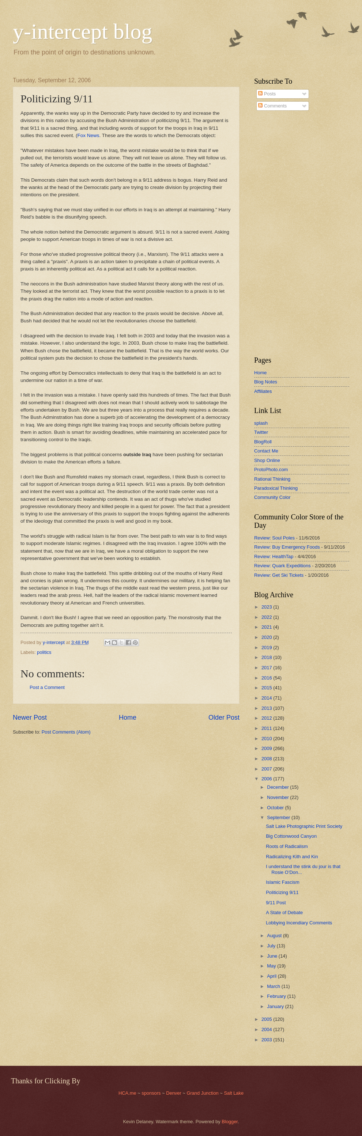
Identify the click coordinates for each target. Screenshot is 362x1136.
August (275, 935)
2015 (267, 687)
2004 (267, 1029)
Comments (272, 106)
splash (261, 423)
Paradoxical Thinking (276, 488)
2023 (267, 607)
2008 (267, 758)
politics (44, 652)
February (277, 996)
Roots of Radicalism (287, 846)
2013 (267, 708)
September (279, 817)
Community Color (272, 497)
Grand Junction (202, 1093)
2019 (267, 647)
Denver (174, 1093)
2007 (267, 769)
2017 (267, 667)
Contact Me (266, 451)
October (276, 807)
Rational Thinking (272, 479)
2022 (267, 617)
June (273, 956)
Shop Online (267, 460)
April (272, 976)
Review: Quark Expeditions (282, 565)
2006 (267, 778)
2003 (267, 1039)
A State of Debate (284, 912)
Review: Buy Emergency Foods (287, 547)
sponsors (152, 1093)
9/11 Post (276, 902)
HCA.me (127, 1093)
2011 (267, 728)
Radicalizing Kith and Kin (292, 856)
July (271, 945)
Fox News (88, 135)
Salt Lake (234, 1093)
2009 (267, 748)
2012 (267, 718)
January (276, 1006)
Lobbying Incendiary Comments (299, 922)
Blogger (230, 1121)
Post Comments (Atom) (66, 732)
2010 (267, 738)
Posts (267, 93)
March (274, 986)
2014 (267, 698)
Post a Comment (47, 687)
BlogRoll (263, 441)
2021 (267, 627)
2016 (267, 678)
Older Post (224, 717)
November (278, 797)
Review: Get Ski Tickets (278, 575)
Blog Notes (265, 382)
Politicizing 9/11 (282, 892)
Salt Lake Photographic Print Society (304, 826)
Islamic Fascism (282, 882)
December (278, 787)
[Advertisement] (276, 233)
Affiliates (263, 391)
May (272, 966)
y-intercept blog (82, 31)
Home (127, 717)
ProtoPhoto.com (271, 469)
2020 (267, 637)
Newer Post (30, 717)
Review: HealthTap (273, 556)
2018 (267, 657)
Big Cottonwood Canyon (291, 836)
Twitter (261, 432)
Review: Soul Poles (274, 538)
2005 (267, 1019)
